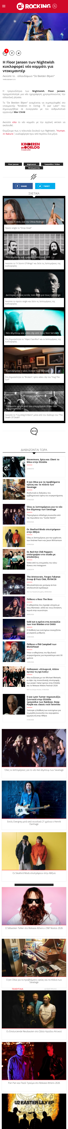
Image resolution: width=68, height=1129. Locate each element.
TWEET (46, 186)
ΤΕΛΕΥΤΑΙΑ (17, 725)
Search (54, 6)
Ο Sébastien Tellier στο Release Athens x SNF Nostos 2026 (34, 928)
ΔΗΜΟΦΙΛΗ (50, 725)
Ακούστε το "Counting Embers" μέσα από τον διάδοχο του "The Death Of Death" (34, 416)
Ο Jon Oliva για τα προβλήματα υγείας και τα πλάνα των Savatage (34, 981)
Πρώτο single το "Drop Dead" (18, 228)
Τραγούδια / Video (52, 164)
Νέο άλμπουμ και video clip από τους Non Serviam (32, 332)
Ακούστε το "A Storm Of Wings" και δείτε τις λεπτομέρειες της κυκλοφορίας (33, 264)
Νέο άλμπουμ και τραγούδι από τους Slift (28, 257)
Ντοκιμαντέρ (34, 168)
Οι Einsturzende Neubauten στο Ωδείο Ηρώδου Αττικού (34, 1031)
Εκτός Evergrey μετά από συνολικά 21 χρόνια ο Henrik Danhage (34, 823)
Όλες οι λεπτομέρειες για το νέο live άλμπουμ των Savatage (34, 769)
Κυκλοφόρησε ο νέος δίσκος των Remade (27, 370)
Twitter (18, 53)
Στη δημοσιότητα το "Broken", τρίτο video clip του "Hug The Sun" (32, 378)
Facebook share (11, 53)
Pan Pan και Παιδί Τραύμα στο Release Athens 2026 (34, 1082)
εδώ (14, 122)
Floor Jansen (13, 164)
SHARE (24, 186)
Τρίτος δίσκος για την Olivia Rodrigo (25, 221)
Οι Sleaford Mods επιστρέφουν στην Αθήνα (34, 873)
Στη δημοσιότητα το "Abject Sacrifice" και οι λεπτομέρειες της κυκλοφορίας (33, 340)
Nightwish (31, 164)
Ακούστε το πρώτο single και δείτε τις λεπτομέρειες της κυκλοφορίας (30, 302)
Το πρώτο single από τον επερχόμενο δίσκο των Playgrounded (31, 407)
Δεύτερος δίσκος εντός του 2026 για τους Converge (33, 295)
